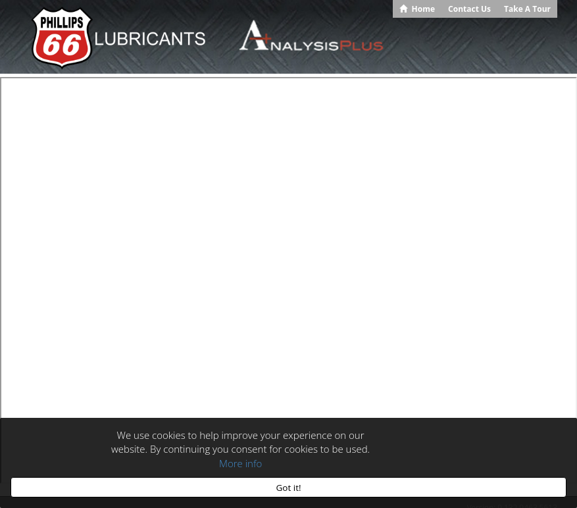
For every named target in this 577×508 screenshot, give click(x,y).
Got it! (288, 488)
